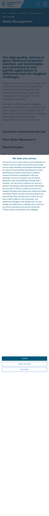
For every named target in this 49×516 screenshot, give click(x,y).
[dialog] (24, 335)
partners (15, 162)
